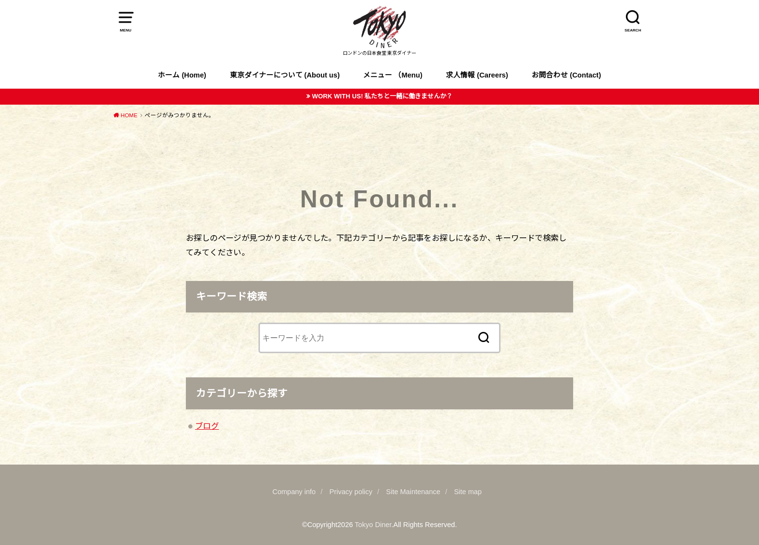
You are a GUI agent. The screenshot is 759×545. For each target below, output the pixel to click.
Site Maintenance (413, 492)
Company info (294, 492)
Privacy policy (351, 492)
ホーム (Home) (182, 75)
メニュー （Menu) (392, 75)
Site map (468, 492)
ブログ (207, 425)
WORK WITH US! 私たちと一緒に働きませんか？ (382, 96)
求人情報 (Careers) (477, 75)
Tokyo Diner (373, 525)
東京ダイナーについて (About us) (285, 75)
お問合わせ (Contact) (566, 75)
